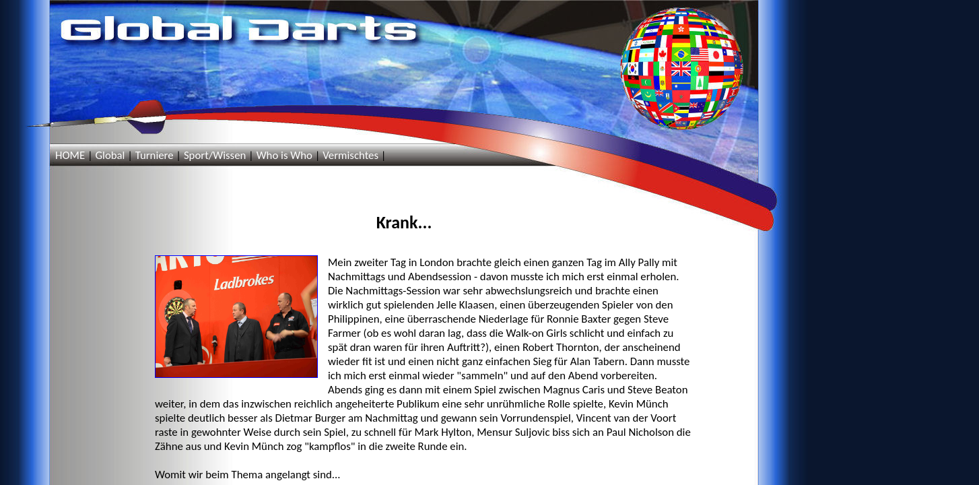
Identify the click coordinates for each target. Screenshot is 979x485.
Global (110, 155)
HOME (70, 155)
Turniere (154, 155)
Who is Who (284, 155)
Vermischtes (350, 155)
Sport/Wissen (215, 155)
